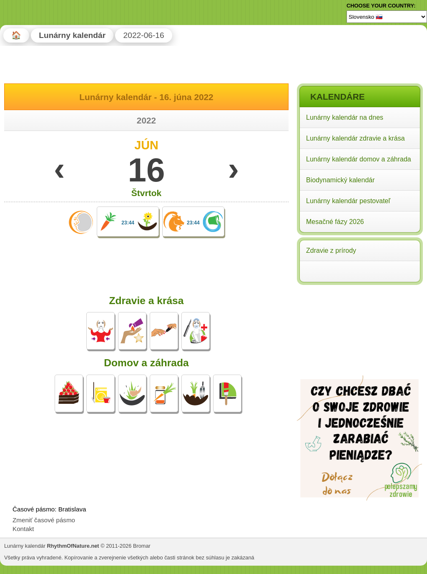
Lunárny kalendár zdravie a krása (355, 138)
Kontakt (23, 528)
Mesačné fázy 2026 (335, 221)
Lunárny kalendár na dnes (344, 117)
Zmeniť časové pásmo (44, 520)
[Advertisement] (359, 341)
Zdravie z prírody (331, 250)
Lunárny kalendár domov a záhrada (358, 159)
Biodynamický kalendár (340, 180)
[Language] (387, 16)
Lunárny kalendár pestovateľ (348, 200)
